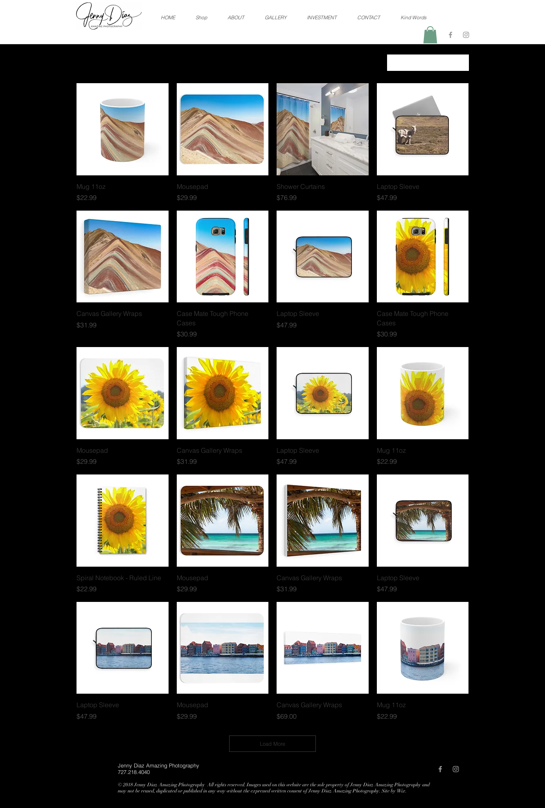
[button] (430, 34)
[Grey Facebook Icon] (450, 35)
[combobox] (428, 62)
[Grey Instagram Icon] (466, 35)
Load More (272, 743)
